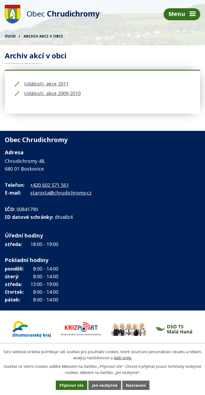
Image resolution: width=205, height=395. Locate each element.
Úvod (10, 36)
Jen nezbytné (104, 385)
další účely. (123, 357)
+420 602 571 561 (49, 185)
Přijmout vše (72, 385)
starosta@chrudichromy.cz (61, 193)
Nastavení (136, 385)
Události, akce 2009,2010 (52, 93)
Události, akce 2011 (46, 83)
